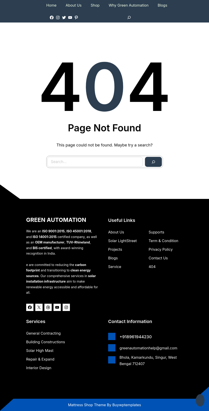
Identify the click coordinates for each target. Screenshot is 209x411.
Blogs (113, 258)
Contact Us (158, 258)
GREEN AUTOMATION (56, 219)
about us (116, 232)
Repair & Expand (40, 359)
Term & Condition (163, 240)
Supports (156, 232)
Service (114, 266)
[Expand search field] (129, 17)
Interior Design (38, 368)
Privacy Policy (161, 249)
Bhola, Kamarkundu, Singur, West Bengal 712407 (148, 360)
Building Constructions (45, 342)
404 (152, 266)
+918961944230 (136, 336)
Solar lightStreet (122, 240)
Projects (115, 249)
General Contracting (43, 333)
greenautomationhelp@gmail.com (148, 348)
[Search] (151, 159)
